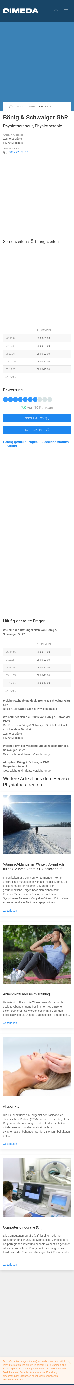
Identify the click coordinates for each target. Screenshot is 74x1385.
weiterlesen (10, 910)
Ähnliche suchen (55, 442)
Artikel (12, 446)
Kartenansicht (36, 430)
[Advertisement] (37, 62)
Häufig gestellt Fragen (20, 442)
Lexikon (31, 106)
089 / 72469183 (18, 152)
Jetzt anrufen (37, 418)
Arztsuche (45, 106)
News (20, 106)
